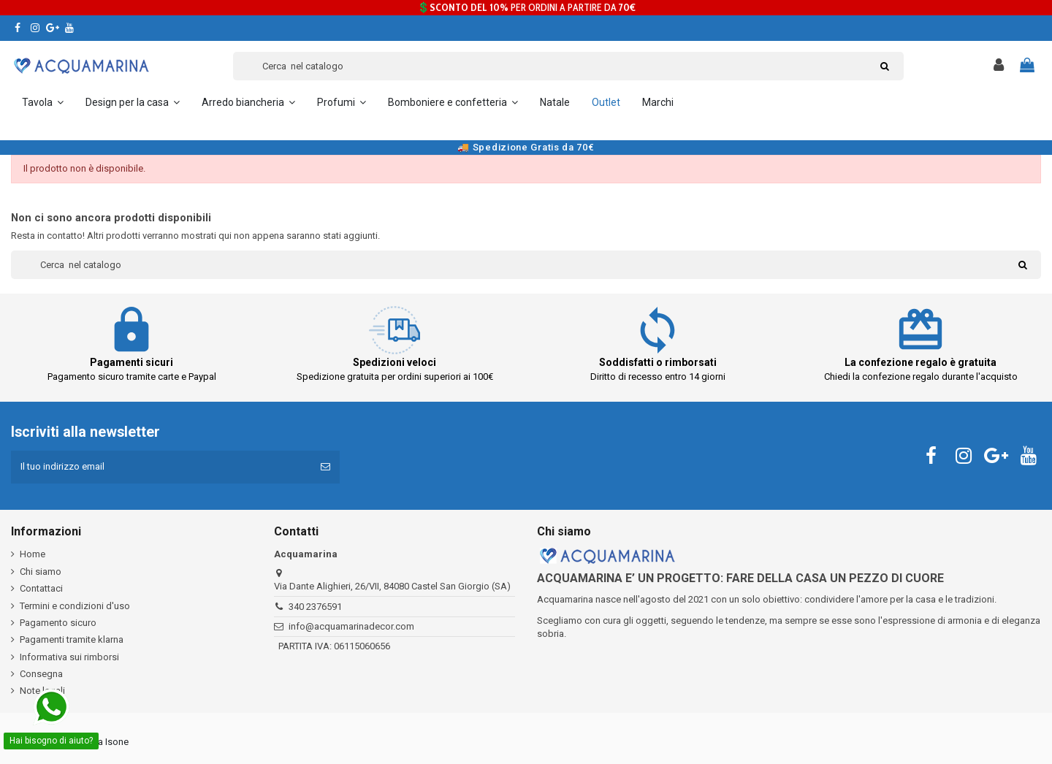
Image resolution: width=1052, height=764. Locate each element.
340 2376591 (315, 606)
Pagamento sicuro (58, 622)
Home (32, 554)
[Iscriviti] (325, 467)
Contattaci (41, 588)
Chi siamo (40, 571)
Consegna (41, 673)
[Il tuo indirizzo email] (161, 467)
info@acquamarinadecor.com (351, 626)
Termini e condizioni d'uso (75, 605)
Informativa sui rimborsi (69, 657)
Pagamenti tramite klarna (71, 639)
